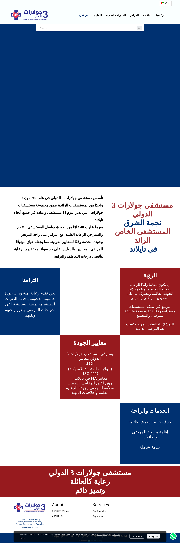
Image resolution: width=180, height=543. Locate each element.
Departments (99, 516)
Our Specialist (99, 511)
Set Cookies (136, 536)
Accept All (153, 536)
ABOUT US (57, 516)
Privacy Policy (102, 534)
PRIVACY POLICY (60, 511)
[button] (165, 3)
